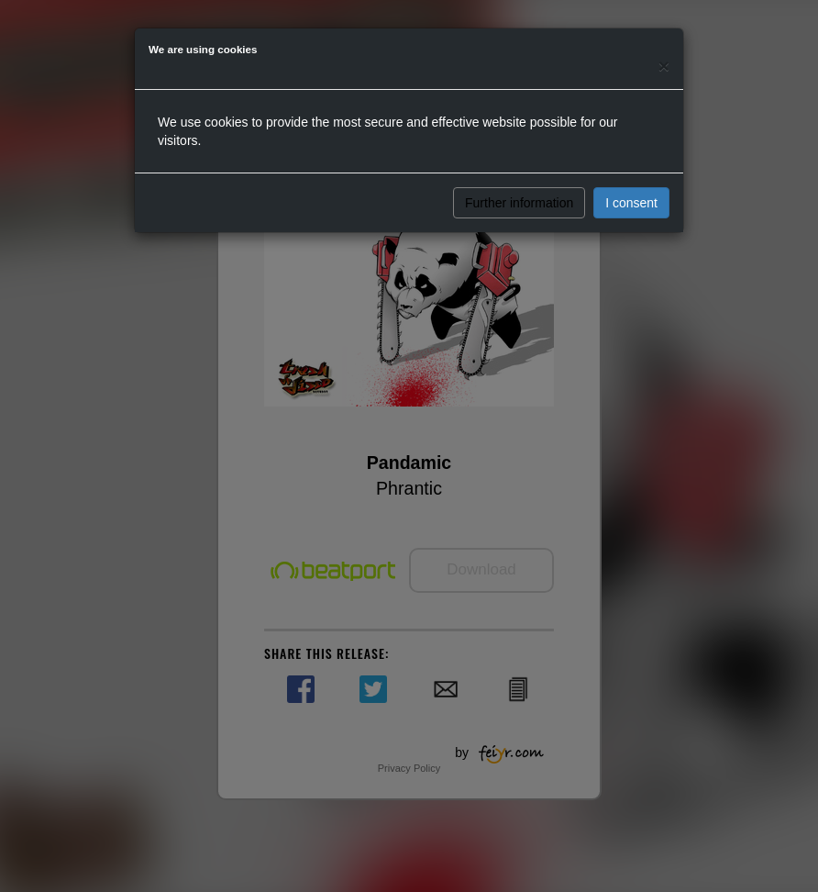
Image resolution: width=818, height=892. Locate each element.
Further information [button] (519, 202)
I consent (631, 202)
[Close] (663, 65)
